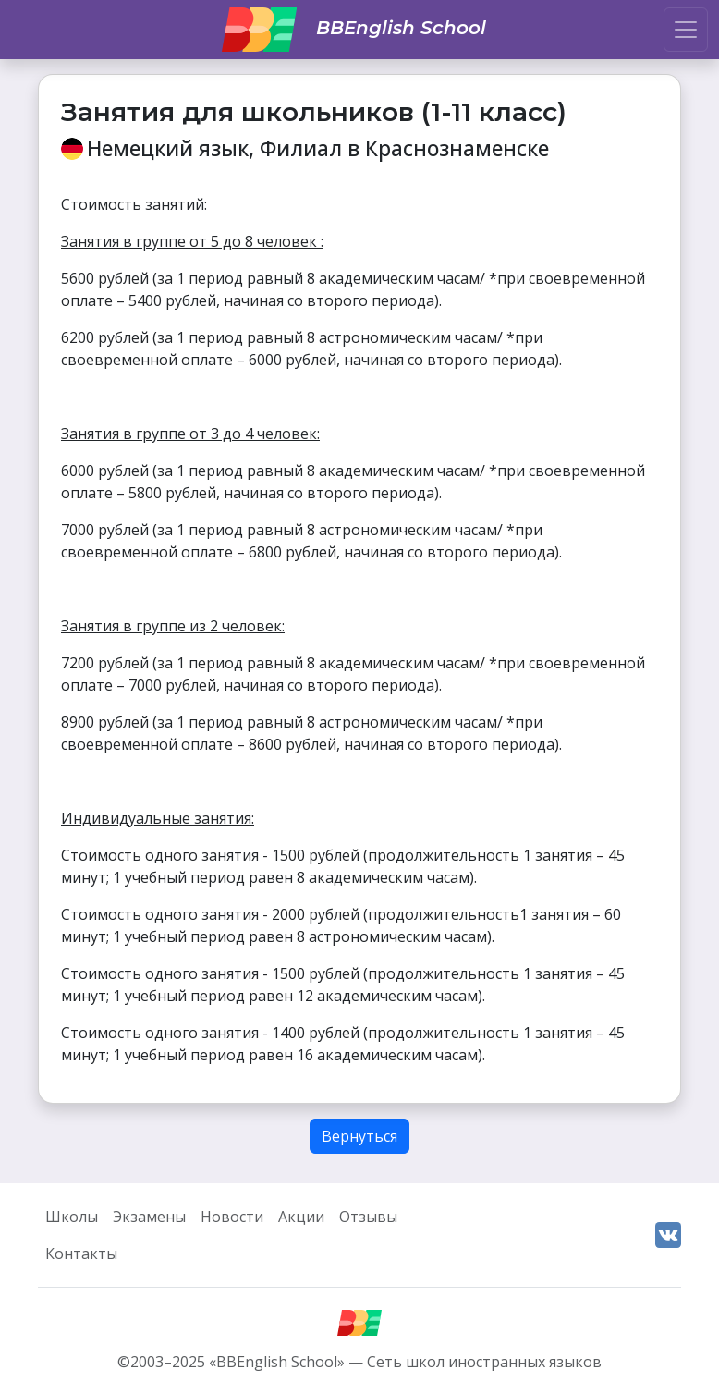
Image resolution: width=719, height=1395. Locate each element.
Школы (71, 1216)
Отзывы (368, 1216)
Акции (301, 1216)
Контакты (81, 1253)
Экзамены (149, 1216)
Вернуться (359, 1136)
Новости (232, 1216)
